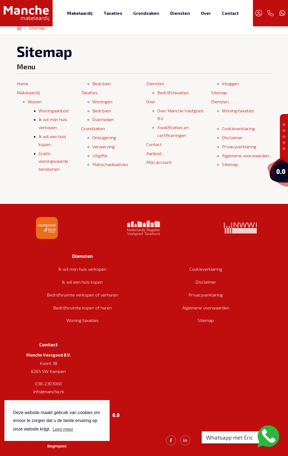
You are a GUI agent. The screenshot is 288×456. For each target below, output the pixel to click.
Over (206, 13)
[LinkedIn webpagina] (185, 440)
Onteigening (104, 137)
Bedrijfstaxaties (173, 92)
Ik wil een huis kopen (52, 140)
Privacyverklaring (239, 146)
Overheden (103, 119)
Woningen (102, 101)
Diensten (180, 13)
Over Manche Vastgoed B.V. (180, 114)
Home (22, 83)
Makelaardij (80, 13)
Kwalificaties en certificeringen (173, 131)
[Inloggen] (258, 13)
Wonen (35, 101)
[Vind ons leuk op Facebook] (171, 440)
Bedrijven (101, 83)
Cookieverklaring (238, 128)
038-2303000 (48, 383)
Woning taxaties (238, 110)
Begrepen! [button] (57, 446)
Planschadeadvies (110, 164)
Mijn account (159, 162)
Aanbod (153, 153)
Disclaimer (232, 137)
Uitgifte (99, 155)
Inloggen (230, 83)
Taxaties (113, 13)
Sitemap (219, 92)
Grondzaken (146, 13)
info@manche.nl (48, 391)
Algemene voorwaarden (245, 155)
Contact (230, 13)
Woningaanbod (54, 110)
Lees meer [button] (63, 429)
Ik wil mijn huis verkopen (53, 123)
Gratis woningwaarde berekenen (53, 161)
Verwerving (103, 146)
